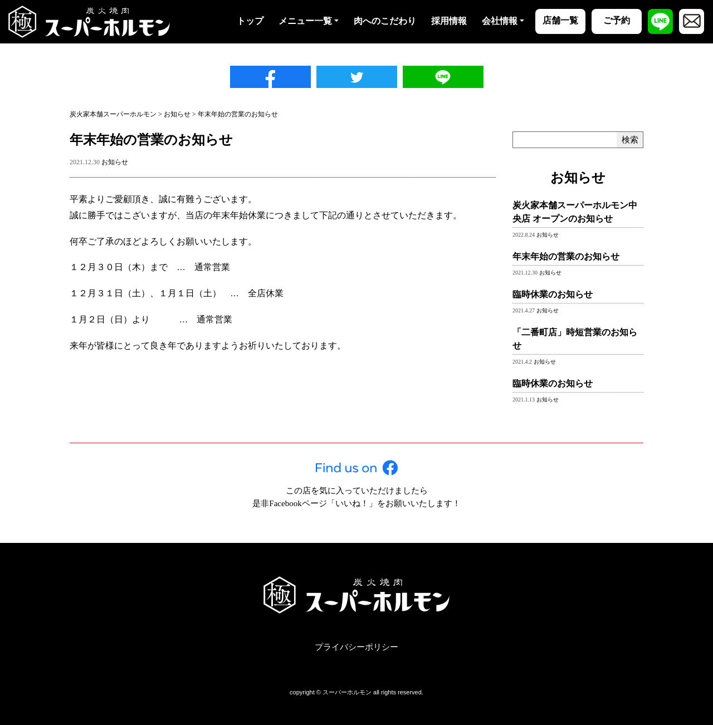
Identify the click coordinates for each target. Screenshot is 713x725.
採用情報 (449, 21)
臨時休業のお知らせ (552, 294)
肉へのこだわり (385, 21)
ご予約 (616, 20)
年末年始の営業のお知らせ (565, 256)
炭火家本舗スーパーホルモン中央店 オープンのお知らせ (574, 211)
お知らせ (114, 162)
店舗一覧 (560, 20)
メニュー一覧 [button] (305, 21)
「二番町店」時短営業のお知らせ (574, 338)
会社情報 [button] (499, 21)
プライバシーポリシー (356, 646)
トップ (250, 21)
